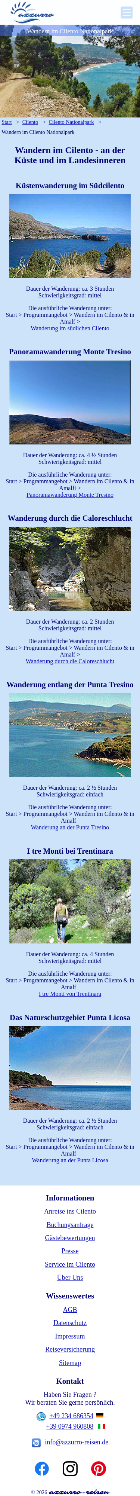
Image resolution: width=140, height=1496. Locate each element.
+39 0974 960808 (69, 1426)
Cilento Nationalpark (71, 122)
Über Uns (70, 1277)
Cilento (30, 122)
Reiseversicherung (70, 1349)
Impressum (70, 1336)
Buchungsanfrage (70, 1225)
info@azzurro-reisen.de (76, 1442)
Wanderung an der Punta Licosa (70, 1160)
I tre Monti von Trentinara (70, 994)
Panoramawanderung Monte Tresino (70, 495)
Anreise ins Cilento (70, 1211)
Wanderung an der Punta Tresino (70, 827)
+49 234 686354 (71, 1416)
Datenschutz (70, 1323)
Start (6, 122)
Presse (70, 1251)
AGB (70, 1309)
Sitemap (70, 1363)
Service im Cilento (70, 1264)
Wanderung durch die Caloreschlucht (70, 661)
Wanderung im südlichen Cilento (70, 328)
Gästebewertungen (70, 1238)
